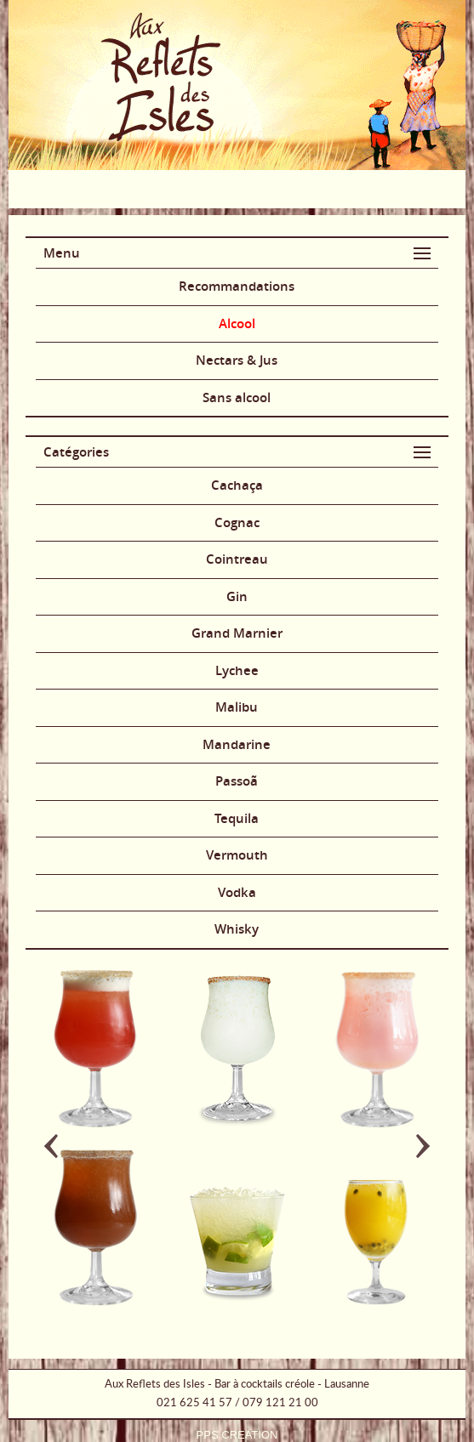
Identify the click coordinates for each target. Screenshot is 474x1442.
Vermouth (237, 855)
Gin (237, 596)
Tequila (236, 818)
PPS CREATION (237, 1434)
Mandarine (237, 744)
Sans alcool (237, 397)
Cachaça (237, 485)
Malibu (236, 707)
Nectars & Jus (236, 360)
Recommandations (236, 286)
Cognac (237, 522)
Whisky (236, 929)
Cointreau (237, 559)
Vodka (237, 892)
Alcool (237, 323)
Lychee (237, 670)
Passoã (236, 781)
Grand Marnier (237, 633)
